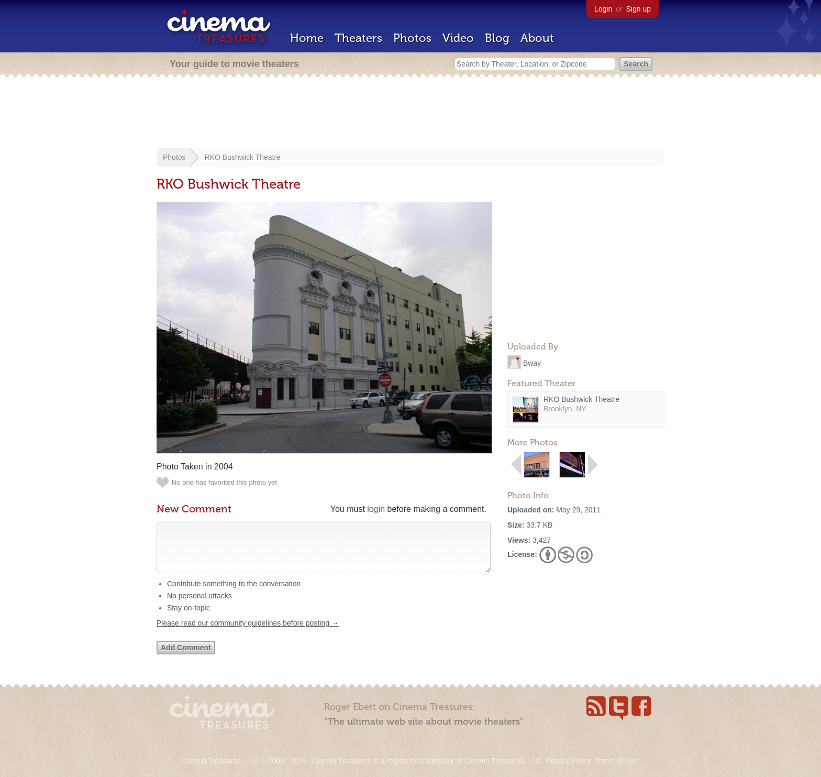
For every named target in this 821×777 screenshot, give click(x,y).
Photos (412, 38)
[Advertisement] (410, 113)
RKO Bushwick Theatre (243, 157)
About (537, 38)
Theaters (358, 38)
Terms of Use (616, 761)
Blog (497, 38)
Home (307, 38)
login (376, 509)
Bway (532, 362)
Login (603, 9)
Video (458, 38)
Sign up (638, 9)
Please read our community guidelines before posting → (248, 633)
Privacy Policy (568, 761)
